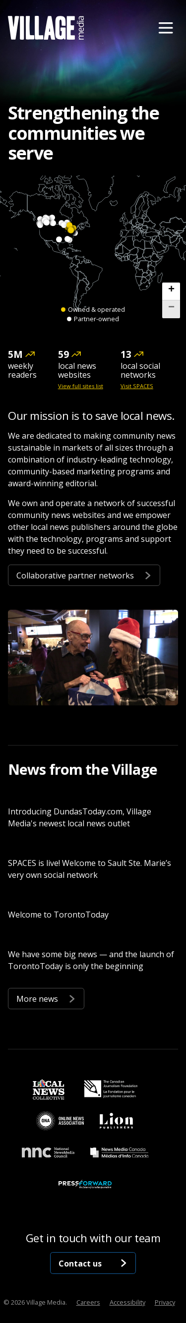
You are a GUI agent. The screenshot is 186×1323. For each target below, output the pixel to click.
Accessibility (127, 1302)
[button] (171, 291)
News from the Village (82, 769)
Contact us (93, 1263)
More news (46, 998)
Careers (88, 1302)
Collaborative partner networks (84, 575)
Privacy (165, 1302)
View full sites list (80, 386)
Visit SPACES (137, 386)
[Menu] (165, 28)
